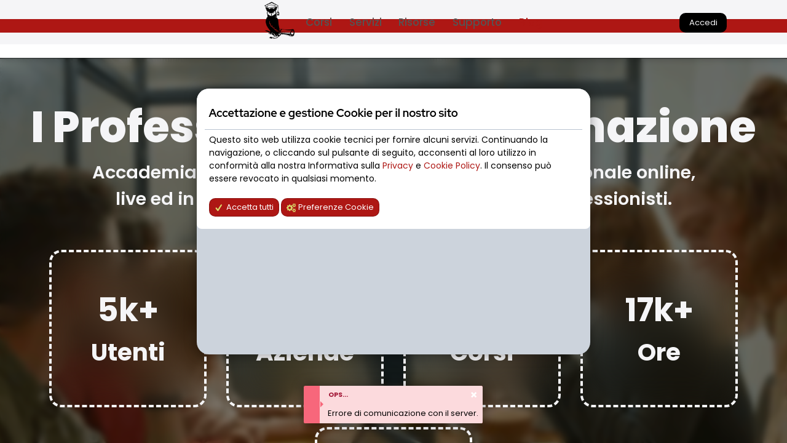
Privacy (399, 165)
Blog (530, 22)
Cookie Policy (452, 165)
